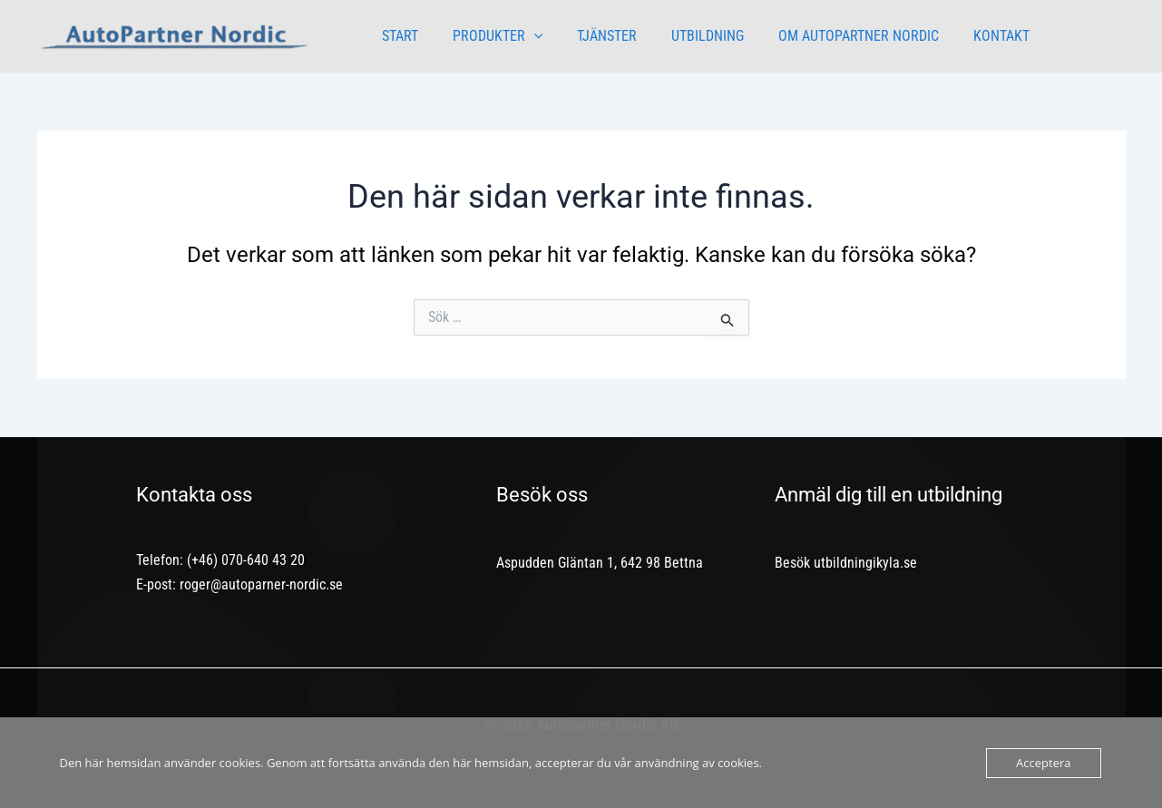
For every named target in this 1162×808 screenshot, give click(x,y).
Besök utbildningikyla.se (846, 562)
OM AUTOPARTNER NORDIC (834, 35)
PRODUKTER (489, 36)
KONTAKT (971, 35)
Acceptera (1043, 762)
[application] (526, 36)
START (397, 35)
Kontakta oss (194, 494)
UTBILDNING (688, 35)
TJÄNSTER (593, 35)
